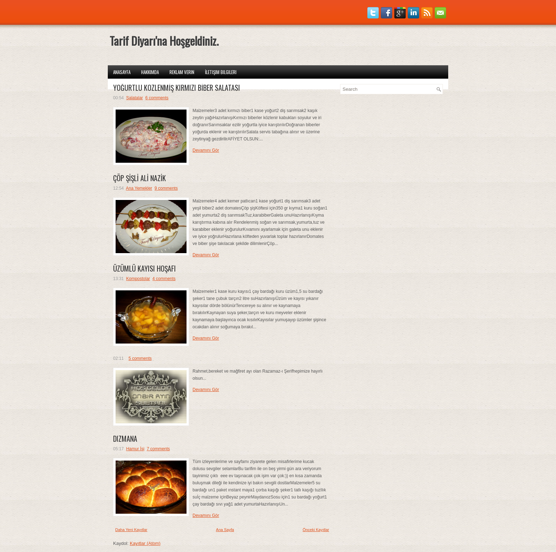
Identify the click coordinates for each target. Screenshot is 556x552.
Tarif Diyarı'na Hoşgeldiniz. (164, 40)
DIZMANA (125, 438)
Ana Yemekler (139, 188)
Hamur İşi (135, 448)
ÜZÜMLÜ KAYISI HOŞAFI (144, 268)
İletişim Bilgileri (221, 72)
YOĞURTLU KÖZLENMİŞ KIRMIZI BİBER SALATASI (176, 87)
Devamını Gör (206, 150)
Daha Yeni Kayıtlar (131, 530)
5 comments (139, 358)
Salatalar (134, 97)
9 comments (166, 188)
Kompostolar (138, 278)
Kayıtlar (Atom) (145, 543)
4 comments (164, 278)
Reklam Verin (181, 72)
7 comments (158, 448)
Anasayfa (121, 72)
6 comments (156, 97)
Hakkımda (150, 72)
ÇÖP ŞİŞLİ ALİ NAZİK (139, 178)
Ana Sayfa (225, 530)
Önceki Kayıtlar (315, 530)
